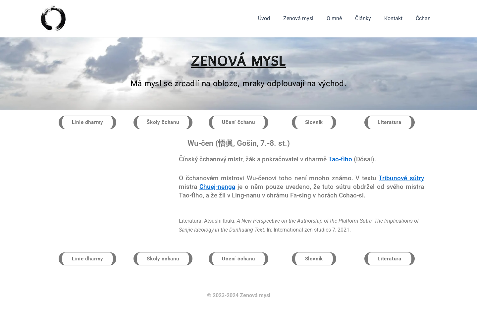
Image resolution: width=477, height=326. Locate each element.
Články (370, 18)
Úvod (279, 18)
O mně (343, 18)
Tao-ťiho (340, 159)
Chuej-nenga (217, 187)
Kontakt (397, 18)
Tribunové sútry (401, 178)
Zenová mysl (310, 18)
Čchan (424, 18)
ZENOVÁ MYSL (238, 60)
